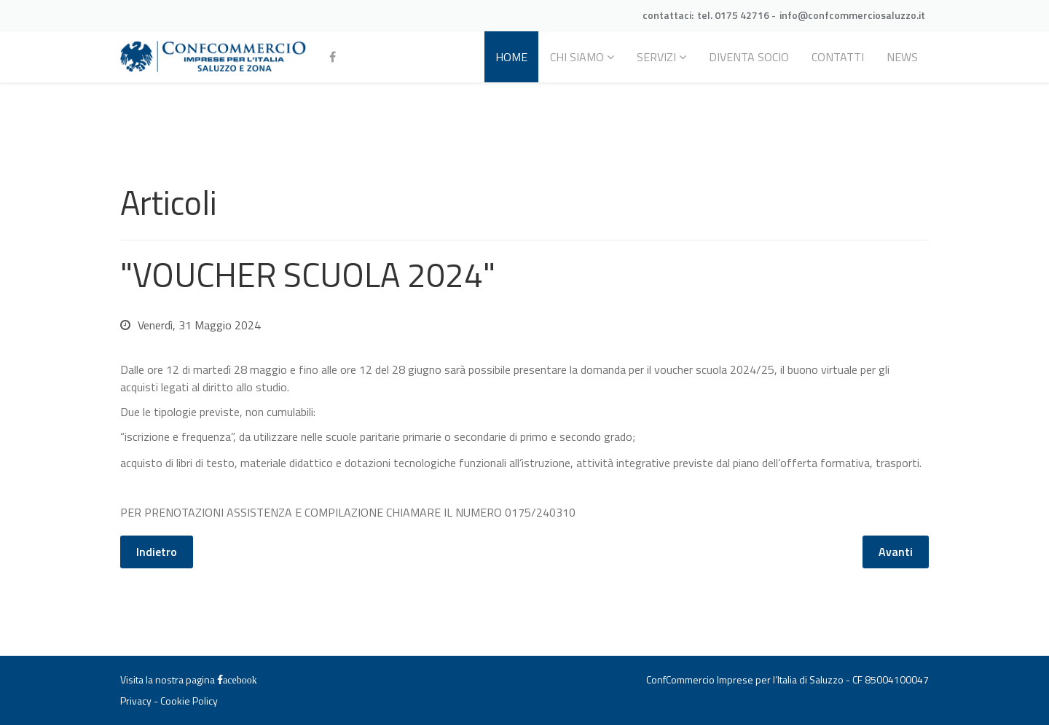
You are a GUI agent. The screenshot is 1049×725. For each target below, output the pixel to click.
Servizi (656, 57)
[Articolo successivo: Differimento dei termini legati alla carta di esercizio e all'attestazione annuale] (896, 552)
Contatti (838, 57)
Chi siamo (577, 57)
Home (511, 57)
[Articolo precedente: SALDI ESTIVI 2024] (156, 552)
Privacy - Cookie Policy (169, 700)
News (902, 57)
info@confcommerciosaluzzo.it (852, 15)
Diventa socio (749, 57)
